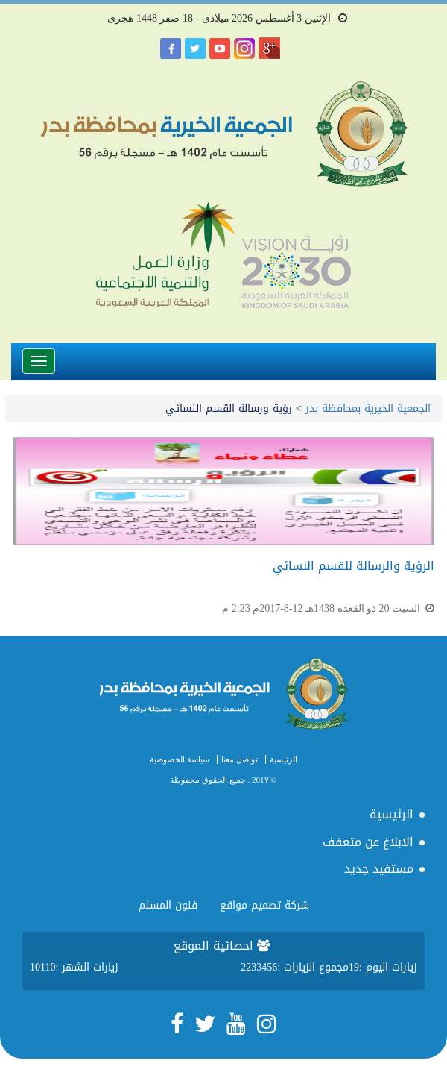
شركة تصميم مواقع (264, 905)
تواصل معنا (239, 759)
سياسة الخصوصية (179, 759)
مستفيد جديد (378, 868)
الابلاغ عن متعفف (368, 841)
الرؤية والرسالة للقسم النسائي (353, 566)
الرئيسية (283, 759)
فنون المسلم (168, 905)
